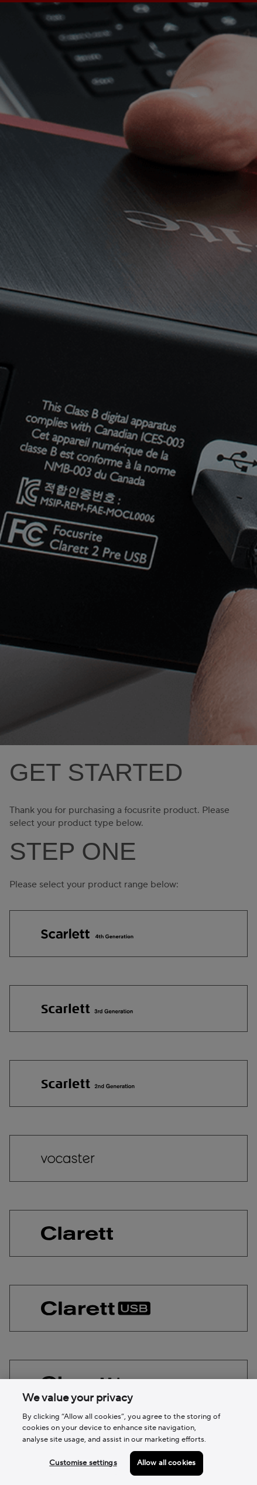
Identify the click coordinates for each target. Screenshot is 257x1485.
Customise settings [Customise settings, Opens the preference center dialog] (82, 1462)
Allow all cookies (166, 1462)
